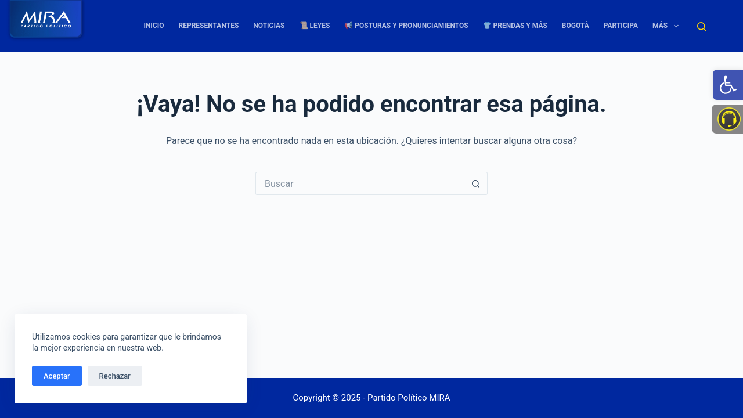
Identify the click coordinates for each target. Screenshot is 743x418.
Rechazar (115, 376)
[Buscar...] (359, 183)
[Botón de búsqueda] (476, 183)
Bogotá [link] (575, 25)
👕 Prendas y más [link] (515, 25)
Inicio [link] (153, 25)
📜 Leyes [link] (315, 25)
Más (667, 26)
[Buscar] (701, 26)
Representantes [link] (209, 25)
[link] (728, 85)
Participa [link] (621, 25)
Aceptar (57, 376)
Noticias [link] (268, 25)
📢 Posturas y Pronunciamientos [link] (406, 25)
